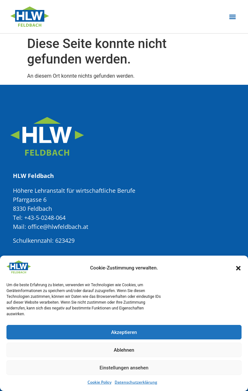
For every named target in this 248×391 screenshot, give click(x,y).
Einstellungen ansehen (123, 368)
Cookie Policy (99, 382)
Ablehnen (124, 350)
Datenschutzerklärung (136, 382)
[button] (238, 268)
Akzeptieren (124, 332)
